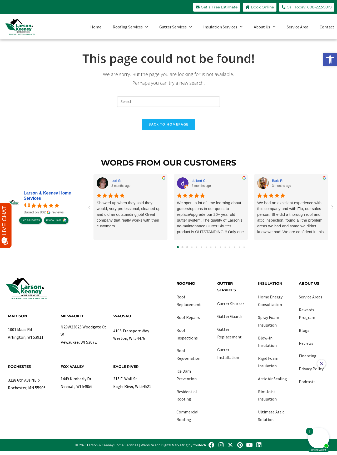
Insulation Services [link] (222, 27)
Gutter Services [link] (175, 27)
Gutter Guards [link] (229, 320)
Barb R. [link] (278, 184)
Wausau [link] (122, 320)
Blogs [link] (304, 334)
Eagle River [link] (125, 370)
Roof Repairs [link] (188, 321)
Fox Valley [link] (72, 370)
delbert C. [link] (199, 184)
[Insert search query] (168, 101)
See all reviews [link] (30, 224)
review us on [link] (53, 224)
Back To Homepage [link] (168, 128)
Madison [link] (17, 320)
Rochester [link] (19, 370)
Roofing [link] (185, 287)
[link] (330, 59)
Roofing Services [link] (130, 27)
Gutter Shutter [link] (230, 307)
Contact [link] (327, 26)
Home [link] (95, 26)
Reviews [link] (306, 346)
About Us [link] (264, 27)
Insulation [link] (270, 287)
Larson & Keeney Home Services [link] (47, 199)
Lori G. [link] (116, 184)
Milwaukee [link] (72, 320)
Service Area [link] (297, 26)
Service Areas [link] (310, 300)
